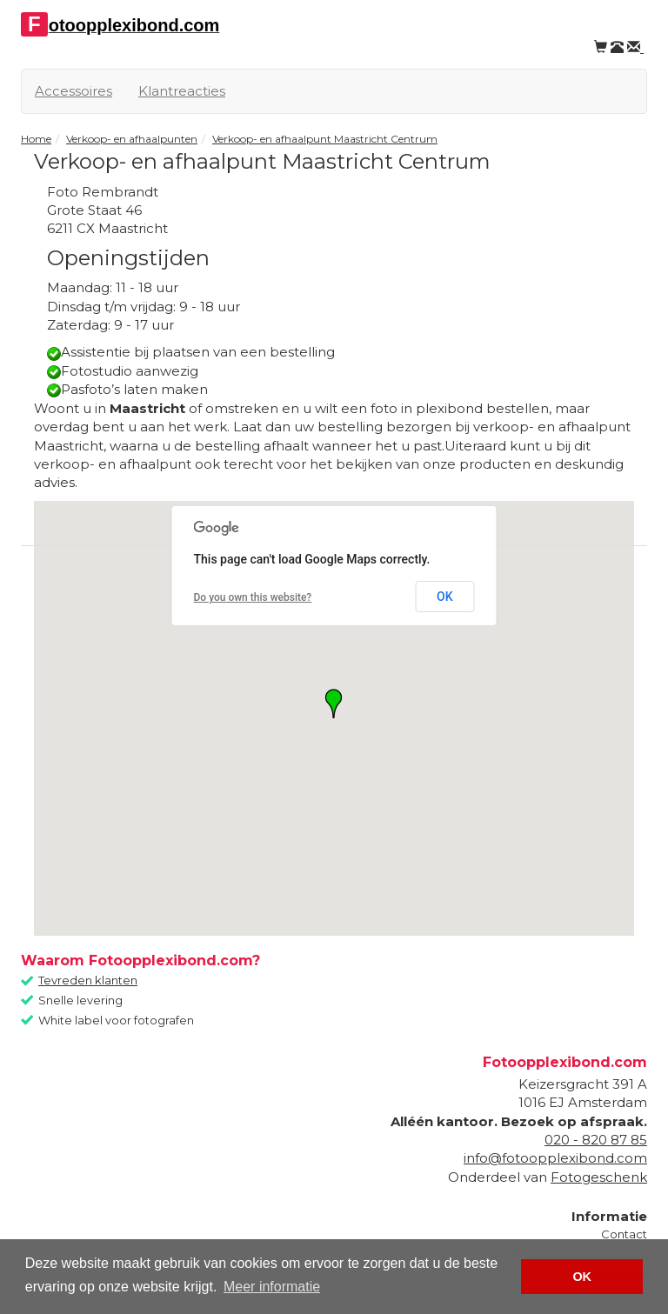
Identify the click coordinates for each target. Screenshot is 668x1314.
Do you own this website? (253, 597)
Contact (624, 1234)
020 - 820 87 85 (595, 1139)
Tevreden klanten (87, 980)
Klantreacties (181, 91)
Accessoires (73, 91)
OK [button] (581, 1277)
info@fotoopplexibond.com (555, 1158)
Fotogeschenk (599, 1177)
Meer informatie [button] (272, 1286)
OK (445, 597)
